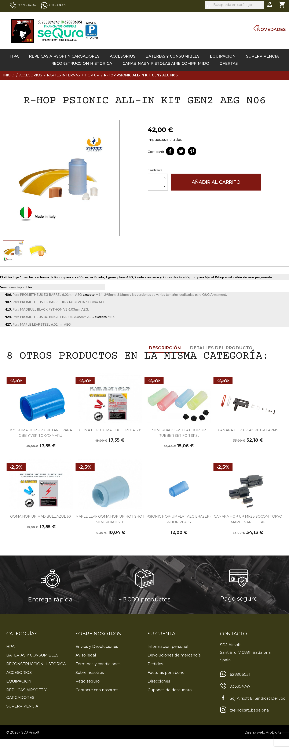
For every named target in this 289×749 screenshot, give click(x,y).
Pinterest (192, 151)
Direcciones (159, 691)
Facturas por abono (166, 682)
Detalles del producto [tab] (76, 271)
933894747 (27, 5)
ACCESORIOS (122, 56)
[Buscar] (234, 5)
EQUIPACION (223, 56)
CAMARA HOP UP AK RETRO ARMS (248, 440)
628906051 (58, 5)
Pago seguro (88, 691)
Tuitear (181, 151)
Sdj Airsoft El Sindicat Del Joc (257, 708)
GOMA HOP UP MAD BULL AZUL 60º (41, 526)
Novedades (271, 29)
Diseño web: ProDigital (264, 742)
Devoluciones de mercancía (174, 665)
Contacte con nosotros (97, 699)
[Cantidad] (154, 182)
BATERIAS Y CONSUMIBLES (173, 56)
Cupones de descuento (170, 699)
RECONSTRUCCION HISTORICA (81, 63)
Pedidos (155, 673)
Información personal (168, 656)
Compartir (170, 151)
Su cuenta (161, 643)
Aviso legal (86, 665)
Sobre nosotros (90, 682)
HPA (14, 56)
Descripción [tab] (20, 271)
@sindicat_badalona (249, 720)
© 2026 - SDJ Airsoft (23, 742)
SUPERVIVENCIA (262, 56)
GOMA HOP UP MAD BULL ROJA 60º (110, 440)
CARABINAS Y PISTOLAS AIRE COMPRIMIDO (165, 63)
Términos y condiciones (98, 673)
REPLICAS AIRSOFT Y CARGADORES (64, 56)
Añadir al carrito (216, 182)
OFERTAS (228, 63)
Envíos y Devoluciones (97, 656)
